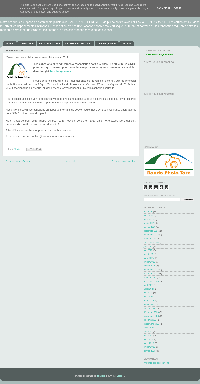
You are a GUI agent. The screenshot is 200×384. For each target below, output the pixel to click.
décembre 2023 (151, 312)
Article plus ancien (124, 161)
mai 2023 (148, 335)
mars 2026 (149, 219)
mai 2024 (148, 293)
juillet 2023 (149, 327)
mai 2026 (148, 211)
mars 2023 (149, 343)
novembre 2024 (151, 273)
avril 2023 (148, 339)
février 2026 (149, 223)
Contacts (126, 43)
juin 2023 (148, 331)
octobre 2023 (150, 320)
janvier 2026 (149, 227)
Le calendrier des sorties (78, 43)
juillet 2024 (149, 289)
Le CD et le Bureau (49, 43)
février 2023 (149, 347)
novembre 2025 (151, 234)
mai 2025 (148, 250)
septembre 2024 (151, 281)
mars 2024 (149, 300)
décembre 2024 (151, 269)
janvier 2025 (149, 266)
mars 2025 (149, 258)
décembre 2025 (151, 231)
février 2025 (149, 262)
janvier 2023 (149, 351)
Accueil (10, 43)
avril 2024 (148, 296)
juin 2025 (148, 246)
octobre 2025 (150, 238)
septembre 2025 (151, 242)
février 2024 (149, 304)
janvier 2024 (149, 308)
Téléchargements (106, 43)
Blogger (120, 376)
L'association (27, 43)
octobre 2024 (150, 277)
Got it (177, 8)
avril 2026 (148, 215)
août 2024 (148, 285)
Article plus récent (18, 161)
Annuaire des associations (156, 363)
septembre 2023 (151, 324)
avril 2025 (148, 254)
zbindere (101, 376)
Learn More (163, 8)
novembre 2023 (151, 316)
